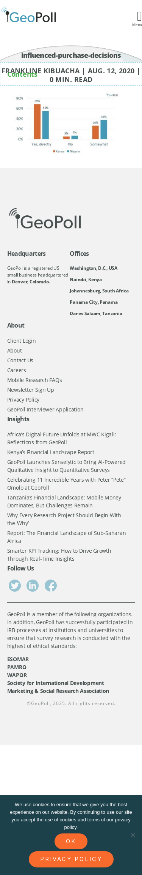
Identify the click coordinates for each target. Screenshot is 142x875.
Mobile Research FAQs (34, 379)
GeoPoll (40, 703)
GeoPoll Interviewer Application (45, 409)
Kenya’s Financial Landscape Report (50, 452)
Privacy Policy (23, 399)
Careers (16, 370)
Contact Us (20, 360)
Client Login (21, 340)
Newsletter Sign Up (30, 389)
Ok (71, 841)
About (14, 350)
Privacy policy (71, 859)
